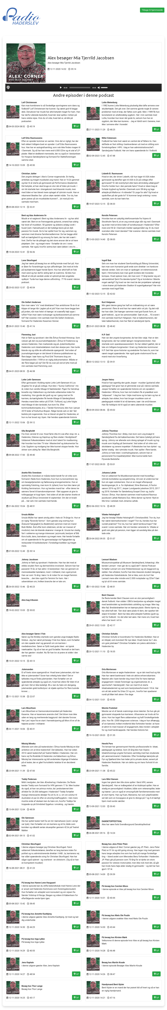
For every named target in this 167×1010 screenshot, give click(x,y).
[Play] (60, 87)
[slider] (79, 87)
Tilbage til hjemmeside (152, 10)
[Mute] (99, 87)
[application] (83, 87)
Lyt (76, 126)
